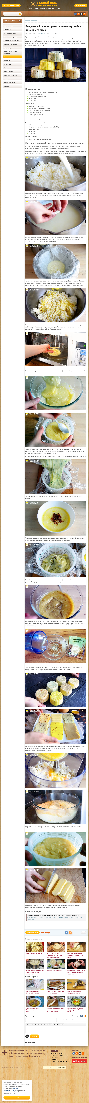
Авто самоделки (8, 26)
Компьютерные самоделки (11, 40)
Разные (6, 79)
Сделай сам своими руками (44, 3)
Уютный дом (7, 64)
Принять (17, 1098)
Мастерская (7, 60)
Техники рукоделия (9, 82)
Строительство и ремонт (11, 37)
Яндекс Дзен (55, 1051)
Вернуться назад (32, 932)
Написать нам (54, 1059)
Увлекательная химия (10, 33)
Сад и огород (7, 48)
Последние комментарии (57, 1055)
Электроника (7, 29)
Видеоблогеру (54, 1057)
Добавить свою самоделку (57, 1053)
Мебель (6, 68)
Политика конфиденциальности (59, 1061)
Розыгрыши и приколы (10, 75)
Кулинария (7, 57)
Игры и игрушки (8, 71)
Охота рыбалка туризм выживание (10, 52)
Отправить (34, 1036)
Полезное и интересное (10, 44)
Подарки (6, 86)
